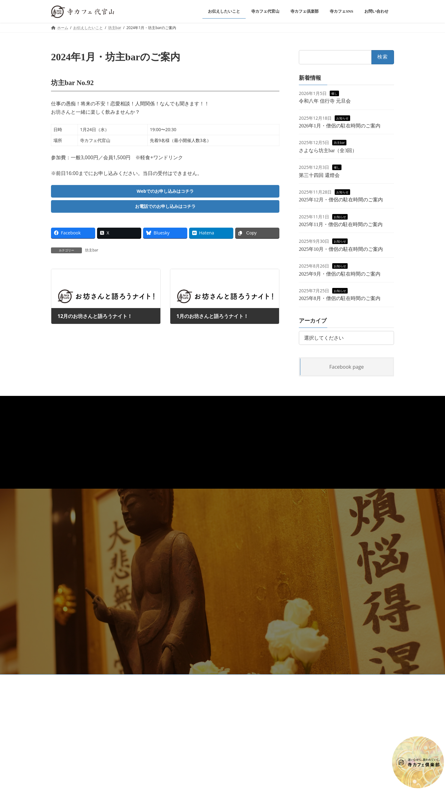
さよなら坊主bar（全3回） (328, 150)
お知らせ (342, 118)
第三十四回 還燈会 (319, 175)
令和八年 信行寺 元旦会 (325, 101)
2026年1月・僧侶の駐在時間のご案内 (339, 125)
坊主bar (91, 253)
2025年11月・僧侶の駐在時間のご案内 (341, 224)
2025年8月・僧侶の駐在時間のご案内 (339, 298)
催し (334, 93)
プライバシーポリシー (75, 680)
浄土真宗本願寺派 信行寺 (162, 680)
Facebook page (346, 366)
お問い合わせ (117, 680)
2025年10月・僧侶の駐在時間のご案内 (341, 248)
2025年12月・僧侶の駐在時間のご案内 (341, 199)
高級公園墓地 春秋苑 (212, 680)
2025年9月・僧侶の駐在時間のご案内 (339, 273)
